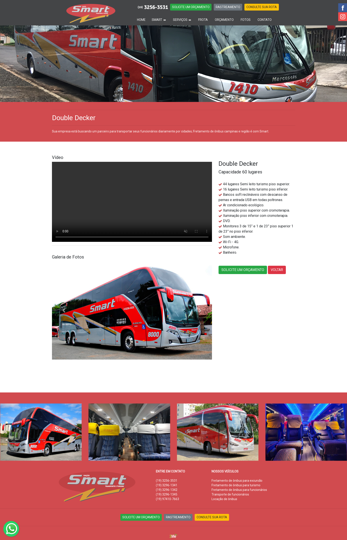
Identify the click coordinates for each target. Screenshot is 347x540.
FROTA (203, 19)
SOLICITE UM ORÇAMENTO (191, 7)
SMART (157, 19)
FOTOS (246, 19)
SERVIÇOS (180, 19)
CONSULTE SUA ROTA (261, 7)
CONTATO (265, 19)
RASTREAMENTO (228, 7)
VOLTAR (277, 270)
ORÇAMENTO (224, 19)
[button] (64, 310)
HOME (141, 19)
